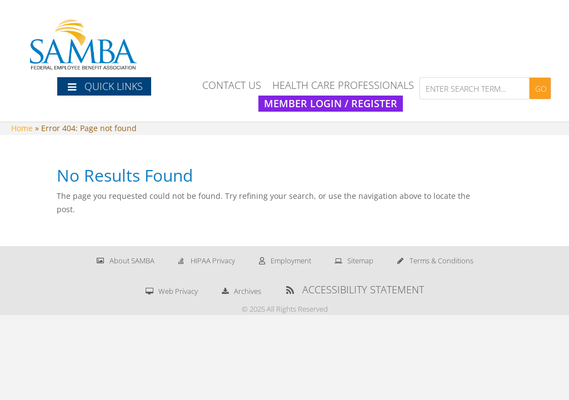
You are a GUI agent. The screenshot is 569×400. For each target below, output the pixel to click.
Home (22, 128)
